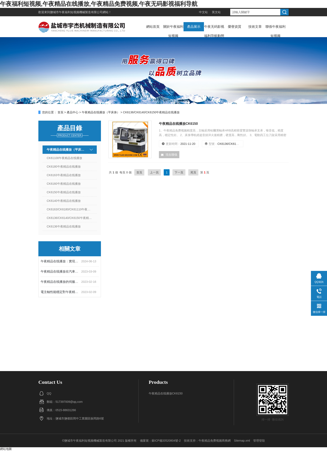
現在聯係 (169, 154)
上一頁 (154, 172)
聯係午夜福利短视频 (275, 31)
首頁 (60, 112)
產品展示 (193, 26)
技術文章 (255, 26)
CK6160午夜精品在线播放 (64, 183)
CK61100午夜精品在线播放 (64, 158)
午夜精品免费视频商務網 (215, 440)
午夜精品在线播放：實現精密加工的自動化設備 (61, 261)
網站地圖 (6, 449)
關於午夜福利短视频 (173, 31)
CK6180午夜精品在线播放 (64, 166)
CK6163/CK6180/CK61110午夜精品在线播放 (72, 209)
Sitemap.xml (242, 440)
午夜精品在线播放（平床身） (101, 112)
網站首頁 (153, 26)
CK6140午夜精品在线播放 (64, 200)
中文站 (203, 12)
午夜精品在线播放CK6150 (178, 123)
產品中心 (72, 112)
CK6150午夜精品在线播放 (64, 192)
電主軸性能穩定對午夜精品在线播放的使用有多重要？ (61, 292)
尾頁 (193, 172)
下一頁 (179, 172)
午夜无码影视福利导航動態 (214, 31)
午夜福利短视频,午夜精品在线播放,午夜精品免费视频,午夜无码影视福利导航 (98, 4)
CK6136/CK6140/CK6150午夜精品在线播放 (72, 218)
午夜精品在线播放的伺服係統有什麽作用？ (61, 281)
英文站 (216, 12)
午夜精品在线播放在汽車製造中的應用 (61, 271)
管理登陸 (259, 440)
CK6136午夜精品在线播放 (64, 226)
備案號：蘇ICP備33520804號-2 (160, 440)
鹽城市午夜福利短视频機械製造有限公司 (76, 12)
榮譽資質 (234, 26)
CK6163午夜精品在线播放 (64, 175)
